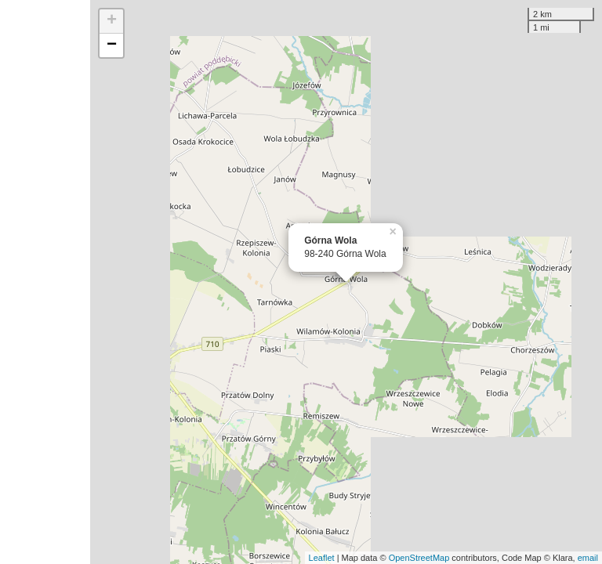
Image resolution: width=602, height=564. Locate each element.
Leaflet (322, 557)
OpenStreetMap (419, 557)
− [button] (112, 45)
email (588, 557)
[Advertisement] (45, 282)
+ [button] (112, 21)
